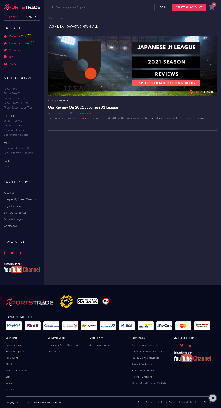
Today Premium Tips (16, 103)
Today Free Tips (13, 93)
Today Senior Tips (14, 98)
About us (10, 363)
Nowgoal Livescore (142, 376)
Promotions (13, 50)
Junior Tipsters (13, 120)
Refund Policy (167, 402)
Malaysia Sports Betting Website (149, 382)
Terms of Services (147, 402)
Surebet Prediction (142, 363)
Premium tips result (16, 148)
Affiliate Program (14, 219)
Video (10, 63)
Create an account (189, 7)
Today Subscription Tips (18, 107)
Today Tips (10, 88)
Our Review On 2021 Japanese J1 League (83, 107)
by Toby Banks (83, 112)
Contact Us (54, 351)
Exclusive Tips (17, 36)
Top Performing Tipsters (18, 152)
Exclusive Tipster (19, 43)
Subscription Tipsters (17, 134)
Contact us (10, 225)
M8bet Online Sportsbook (145, 357)
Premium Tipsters (15, 130)
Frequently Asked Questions (21, 199)
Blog (9, 57)
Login (13, 17)
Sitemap (10, 389)
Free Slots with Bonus (143, 370)
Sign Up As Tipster (15, 212)
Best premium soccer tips (145, 344)
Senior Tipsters (13, 125)
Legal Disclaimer (14, 206)
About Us (9, 193)
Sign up (31, 17)
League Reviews (59, 100)
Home (51, 17)
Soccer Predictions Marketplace (148, 351)
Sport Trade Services (17, 370)
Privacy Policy (186, 402)
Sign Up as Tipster (99, 344)
